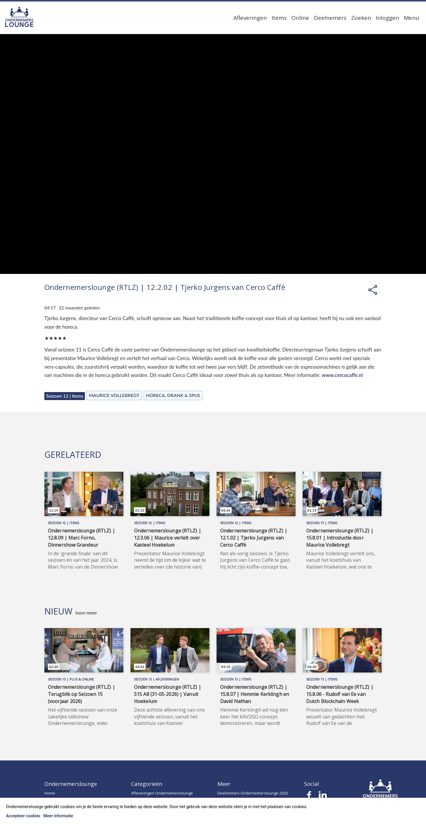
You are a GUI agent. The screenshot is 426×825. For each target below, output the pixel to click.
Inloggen (387, 18)
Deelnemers (330, 18)
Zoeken (361, 18)
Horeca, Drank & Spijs (173, 395)
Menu (411, 18)
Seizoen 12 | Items (64, 396)
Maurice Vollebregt (114, 395)
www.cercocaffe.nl (342, 375)
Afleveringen (250, 18)
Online (300, 18)
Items (279, 18)
